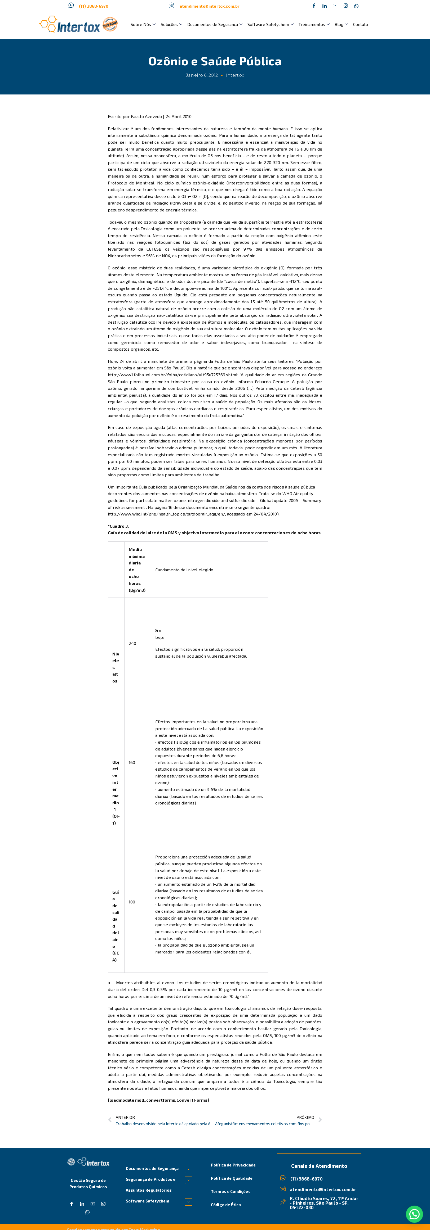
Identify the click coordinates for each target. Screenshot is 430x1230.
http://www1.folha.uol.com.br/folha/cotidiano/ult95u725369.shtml (172, 374)
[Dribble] (335, 6)
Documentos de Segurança (212, 24)
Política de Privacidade (233, 1165)
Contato (355, 24)
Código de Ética (226, 1204)
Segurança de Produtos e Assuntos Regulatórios (151, 1184)
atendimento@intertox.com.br (210, 6)
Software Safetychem (268, 24)
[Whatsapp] (356, 6)
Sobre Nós (142, 24)
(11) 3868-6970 (93, 6)
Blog (336, 24)
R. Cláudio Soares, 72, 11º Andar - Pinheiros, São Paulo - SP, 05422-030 (324, 1202)
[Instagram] (346, 6)
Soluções (170, 24)
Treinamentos (310, 24)
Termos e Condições (231, 1191)
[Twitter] (325, 6)
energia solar (242, 162)
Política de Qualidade (231, 1178)
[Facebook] (314, 6)
